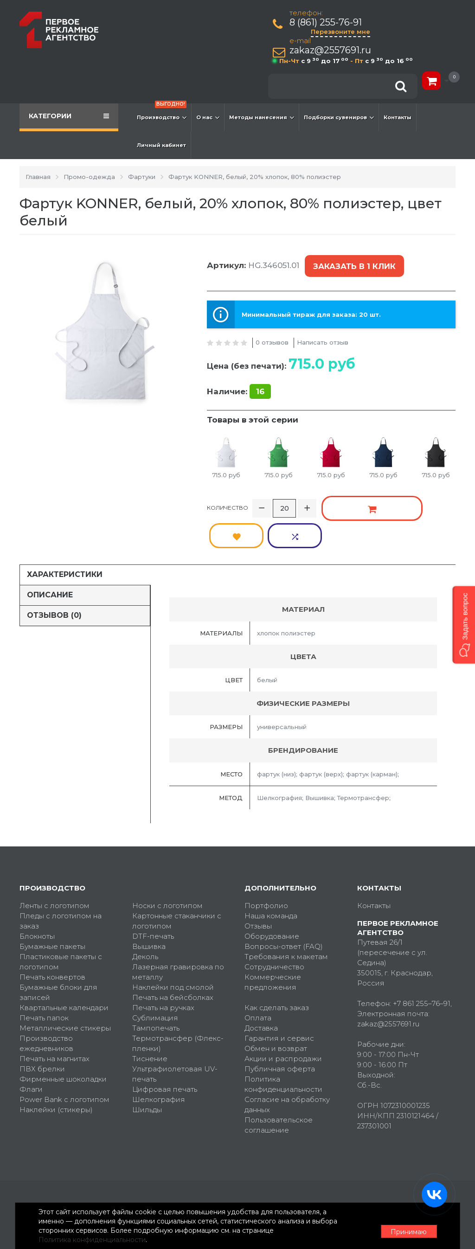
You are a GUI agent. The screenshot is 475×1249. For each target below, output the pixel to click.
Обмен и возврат (275, 1009)
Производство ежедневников (46, 1003)
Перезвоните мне (341, 31)
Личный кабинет (161, 145)
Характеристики (65, 535)
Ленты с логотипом (54, 866)
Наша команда (270, 876)
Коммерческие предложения (272, 942)
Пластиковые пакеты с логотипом (60, 922)
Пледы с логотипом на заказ (60, 881)
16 (260, 383)
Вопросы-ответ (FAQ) (283, 907)
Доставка (261, 988)
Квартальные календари (64, 968)
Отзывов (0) (54, 575)
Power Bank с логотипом (64, 1060)
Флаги (31, 1049)
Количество (227, 496)
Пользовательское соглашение (278, 1085)
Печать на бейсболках (172, 958)
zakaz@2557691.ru (331, 50)
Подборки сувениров (339, 117)
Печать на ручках (163, 968)
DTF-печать (153, 896)
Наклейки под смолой (173, 947)
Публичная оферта (279, 1029)
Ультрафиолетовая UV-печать (175, 1034)
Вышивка (149, 907)
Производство (161, 112)
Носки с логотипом (167, 866)
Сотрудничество (274, 927)
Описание (50, 555)
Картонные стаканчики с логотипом (176, 881)
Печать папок (44, 978)
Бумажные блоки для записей (58, 952)
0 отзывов (272, 334)
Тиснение (149, 1019)
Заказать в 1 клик (352, 262)
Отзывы (258, 886)
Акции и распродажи (283, 1019)
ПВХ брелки (42, 1029)
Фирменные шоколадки (63, 1039)
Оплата (257, 978)
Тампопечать (156, 988)
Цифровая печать (164, 1049)
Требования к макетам (286, 917)
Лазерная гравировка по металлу (178, 932)
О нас (207, 117)
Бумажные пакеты (52, 907)
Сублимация (155, 978)
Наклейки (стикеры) (56, 1070)
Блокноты (37, 896)
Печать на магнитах (54, 1019)
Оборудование (271, 896)
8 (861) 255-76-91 (326, 22)
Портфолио (266, 866)
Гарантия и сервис (279, 998)
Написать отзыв (322, 334)
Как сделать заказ (276, 968)
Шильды (147, 1070)
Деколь (145, 917)
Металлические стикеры (65, 988)
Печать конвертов (52, 937)
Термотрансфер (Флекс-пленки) (178, 1003)
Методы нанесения (261, 117)
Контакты (397, 117)
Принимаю (404, 1226)
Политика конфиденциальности (283, 1044)
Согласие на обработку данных (287, 1065)
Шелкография (158, 1060)
